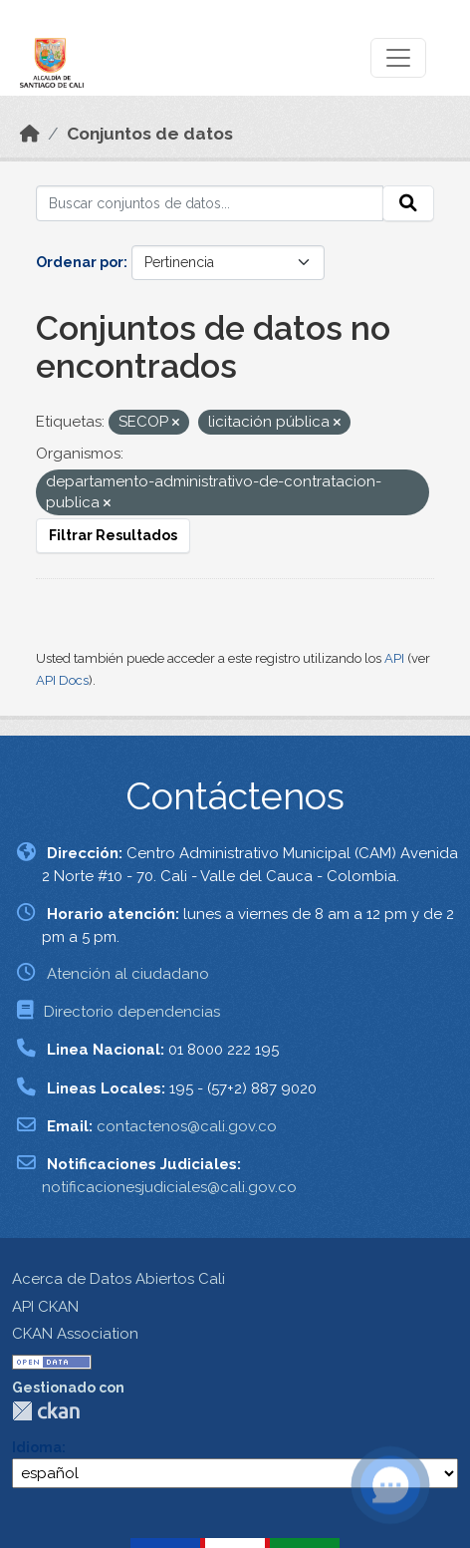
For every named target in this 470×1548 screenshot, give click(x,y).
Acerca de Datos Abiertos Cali (118, 1279)
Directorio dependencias (132, 1012)
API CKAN (45, 1307)
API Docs (62, 680)
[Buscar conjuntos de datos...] (209, 203)
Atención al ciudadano (128, 974)
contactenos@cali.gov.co (187, 1126)
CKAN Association (75, 1334)
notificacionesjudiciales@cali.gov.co (169, 1187)
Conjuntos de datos (150, 134)
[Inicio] (30, 134)
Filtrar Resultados (113, 535)
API (394, 658)
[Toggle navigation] (398, 58)
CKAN (46, 1410)
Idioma (37, 1447)
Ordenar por (79, 262)
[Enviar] (408, 203)
